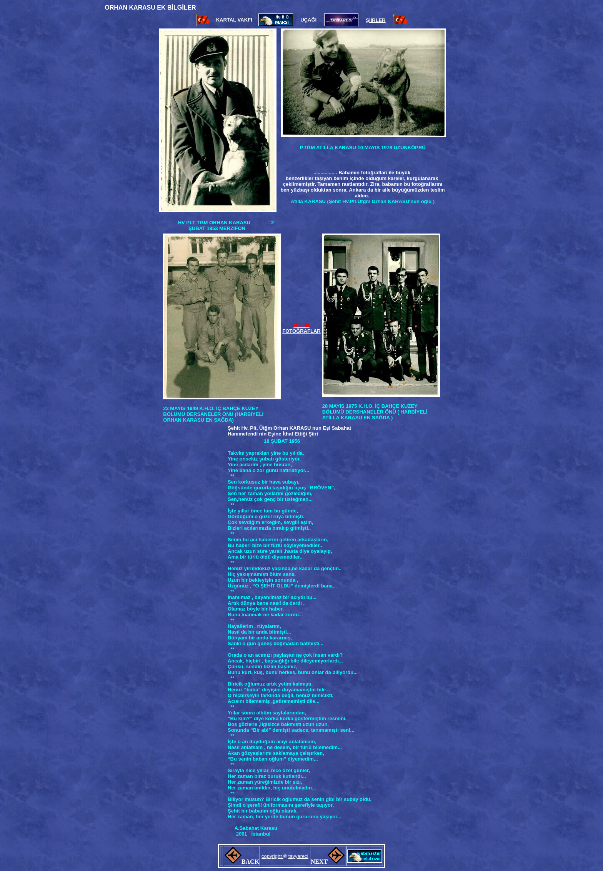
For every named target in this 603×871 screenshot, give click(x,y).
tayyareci (298, 856)
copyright (272, 856)
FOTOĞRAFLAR (301, 331)
